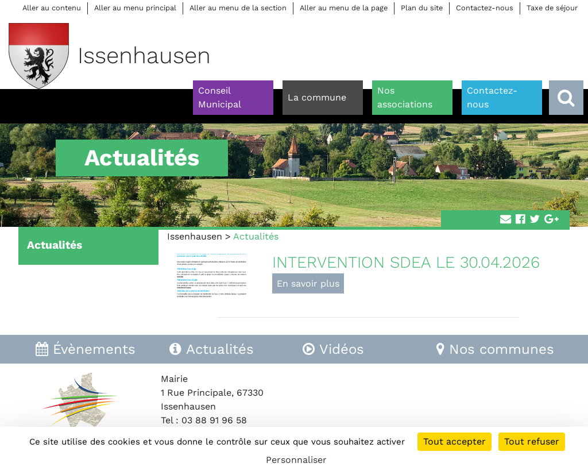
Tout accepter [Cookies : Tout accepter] (454, 441)
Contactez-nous (484, 7)
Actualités (54, 245)
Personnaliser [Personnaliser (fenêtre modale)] (296, 459)
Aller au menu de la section (238, 7)
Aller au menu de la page (344, 7)
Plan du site (422, 7)
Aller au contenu (51, 7)
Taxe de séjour (552, 7)
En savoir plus (308, 283)
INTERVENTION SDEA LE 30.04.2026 (406, 262)
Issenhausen (194, 236)
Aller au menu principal (135, 7)
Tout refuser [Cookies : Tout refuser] (531, 441)
